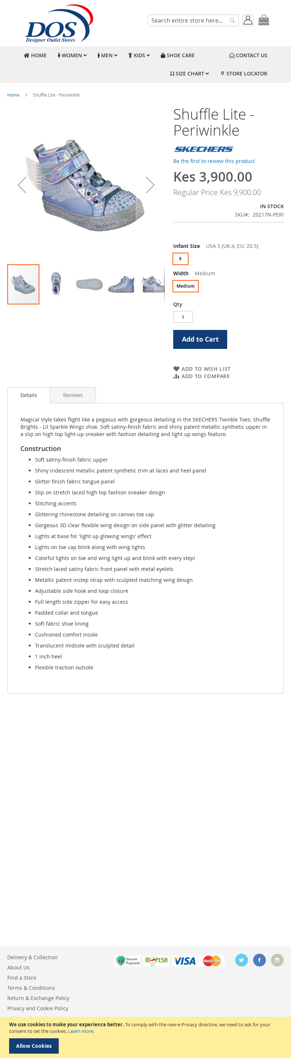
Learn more (80, 1031)
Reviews (73, 395)
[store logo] (58, 23)
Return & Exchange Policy (38, 998)
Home (13, 95)
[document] (146, 1037)
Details (28, 395)
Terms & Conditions (31, 987)
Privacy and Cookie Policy (37, 1008)
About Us (18, 967)
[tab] (28, 395)
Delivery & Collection (32, 957)
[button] (21, 185)
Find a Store (21, 977)
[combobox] (193, 20)
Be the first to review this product (214, 160)
